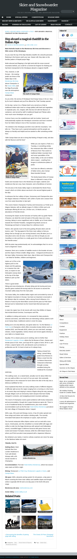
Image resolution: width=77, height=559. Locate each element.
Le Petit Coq (22, 471)
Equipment (52, 21)
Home (8, 17)
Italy (32, 31)
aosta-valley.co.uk (21, 492)
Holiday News (53, 17)
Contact (68, 24)
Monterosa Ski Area (11, 81)
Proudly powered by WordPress (9, 557)
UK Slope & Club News (35, 21)
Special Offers (21, 17)
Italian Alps (43, 542)
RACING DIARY (65, 350)
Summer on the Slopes (21, 24)
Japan (62, 340)
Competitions (38, 17)
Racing (5, 24)
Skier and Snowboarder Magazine (38, 7)
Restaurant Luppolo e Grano (14, 340)
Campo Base (9, 93)
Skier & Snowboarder (15, 45)
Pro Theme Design (33, 557)
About (61, 319)
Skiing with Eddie (65, 361)
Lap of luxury (40, 24)
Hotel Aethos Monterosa (38, 407)
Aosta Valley (12, 86)
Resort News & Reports (11, 21)
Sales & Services (65, 357)
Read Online (56, 24)
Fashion (64, 21)
